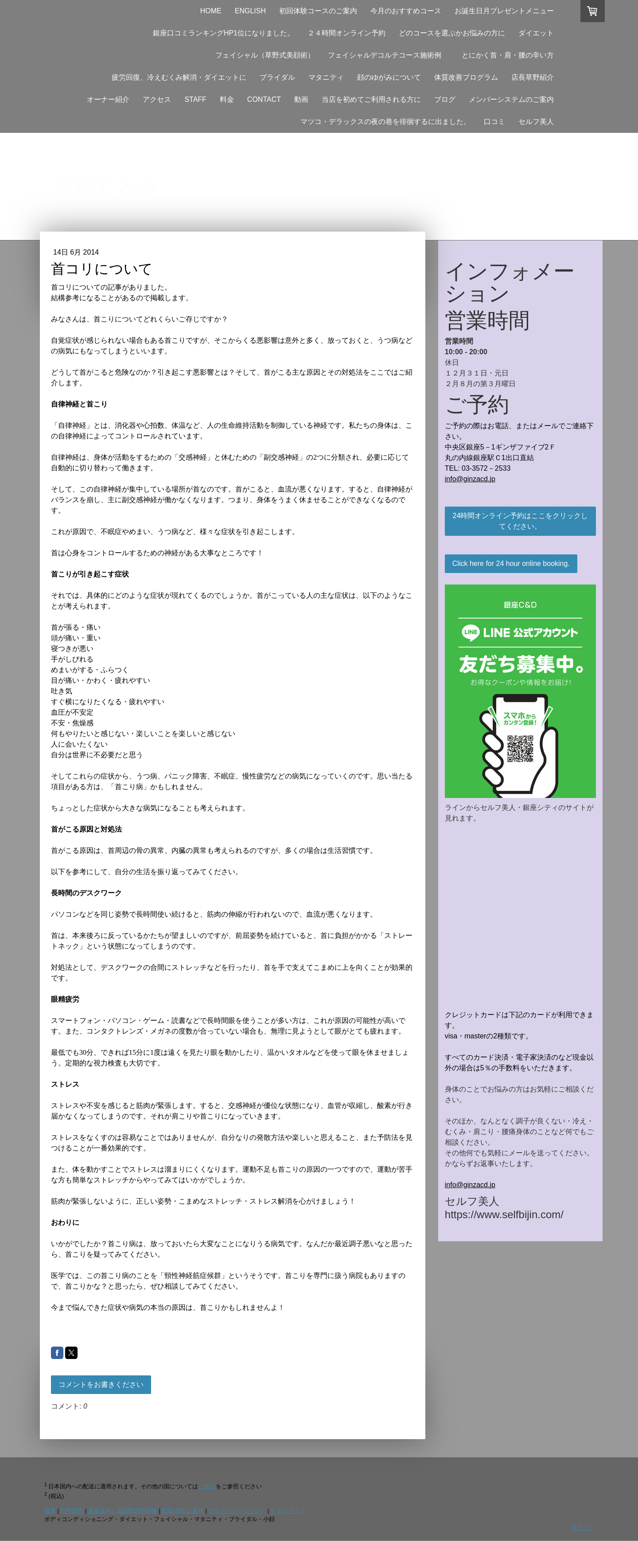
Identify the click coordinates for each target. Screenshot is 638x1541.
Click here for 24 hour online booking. (511, 563)
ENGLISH (250, 11)
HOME (211, 11)
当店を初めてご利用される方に (371, 99)
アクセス (157, 99)
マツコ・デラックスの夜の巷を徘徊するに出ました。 (385, 121)
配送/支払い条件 (183, 1510)
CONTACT (264, 99)
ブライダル (277, 77)
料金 (227, 99)
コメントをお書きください (101, 1384)
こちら (207, 1486)
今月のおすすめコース (405, 11)
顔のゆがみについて (389, 77)
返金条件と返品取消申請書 (122, 1510)
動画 (301, 99)
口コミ (494, 121)
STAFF (195, 99)
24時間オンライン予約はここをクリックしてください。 (520, 521)
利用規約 (71, 1510)
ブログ (444, 99)
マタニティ (326, 77)
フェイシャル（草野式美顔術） (265, 55)
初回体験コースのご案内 (318, 11)
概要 (50, 1510)
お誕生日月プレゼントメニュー (504, 11)
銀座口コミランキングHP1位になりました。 (223, 33)
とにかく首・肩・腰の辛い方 (511, 55)
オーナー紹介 (108, 99)
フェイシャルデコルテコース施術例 (384, 55)
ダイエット (536, 33)
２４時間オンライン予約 (346, 33)
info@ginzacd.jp (470, 479)
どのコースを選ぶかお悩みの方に (452, 33)
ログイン (582, 1527)
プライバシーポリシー (237, 1510)
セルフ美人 (536, 121)
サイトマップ (288, 1510)
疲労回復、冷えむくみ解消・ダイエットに (179, 77)
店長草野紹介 (532, 77)
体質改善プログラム (466, 77)
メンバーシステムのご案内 (511, 99)
